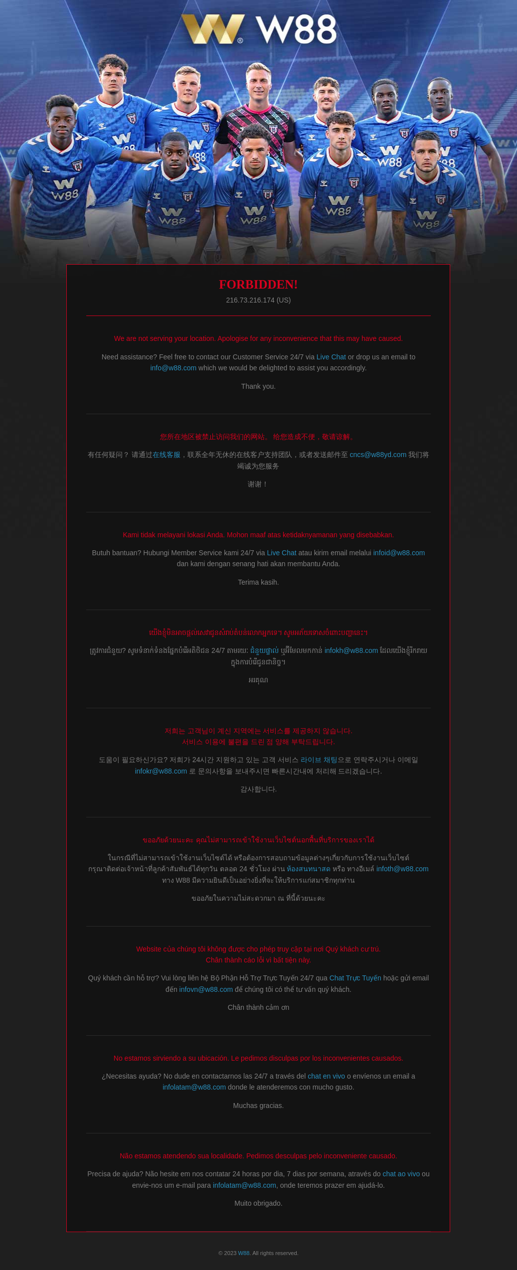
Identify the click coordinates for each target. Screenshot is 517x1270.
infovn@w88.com (206, 989)
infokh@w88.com (351, 650)
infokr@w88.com (161, 771)
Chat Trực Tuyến (356, 978)
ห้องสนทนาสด (310, 869)
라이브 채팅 (319, 760)
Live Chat (331, 357)
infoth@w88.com (402, 869)
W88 (244, 1253)
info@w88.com (173, 368)
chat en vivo (326, 1076)
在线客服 (166, 455)
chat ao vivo (401, 1174)
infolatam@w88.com (194, 1087)
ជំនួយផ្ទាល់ (264, 650)
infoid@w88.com (399, 553)
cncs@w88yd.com (378, 455)
